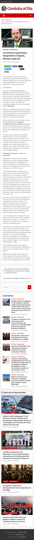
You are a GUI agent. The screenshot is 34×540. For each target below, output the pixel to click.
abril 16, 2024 (6, 62)
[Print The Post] (22, 69)
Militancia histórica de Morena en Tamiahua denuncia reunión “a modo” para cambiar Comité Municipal (21, 380)
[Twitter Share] (20, 66)
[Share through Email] (6, 72)
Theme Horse (19, 534)
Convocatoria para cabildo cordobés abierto (16, 278)
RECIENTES (9, 296)
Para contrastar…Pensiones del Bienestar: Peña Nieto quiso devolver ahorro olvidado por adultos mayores (17, 271)
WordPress (22, 537)
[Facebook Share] (14, 66)
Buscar (29, 287)
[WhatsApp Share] (7, 66)
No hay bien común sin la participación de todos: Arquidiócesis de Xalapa (20, 337)
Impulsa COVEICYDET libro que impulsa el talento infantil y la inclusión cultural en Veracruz (20, 349)
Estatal (13, 317)
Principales (14, 49)
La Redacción (15, 62)
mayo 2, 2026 (15, 386)
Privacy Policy (22, 532)
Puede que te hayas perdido (14, 392)
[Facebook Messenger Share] (7, 69)
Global (13, 299)
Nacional (6, 49)
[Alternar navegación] (3, 15)
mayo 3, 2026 (15, 314)
